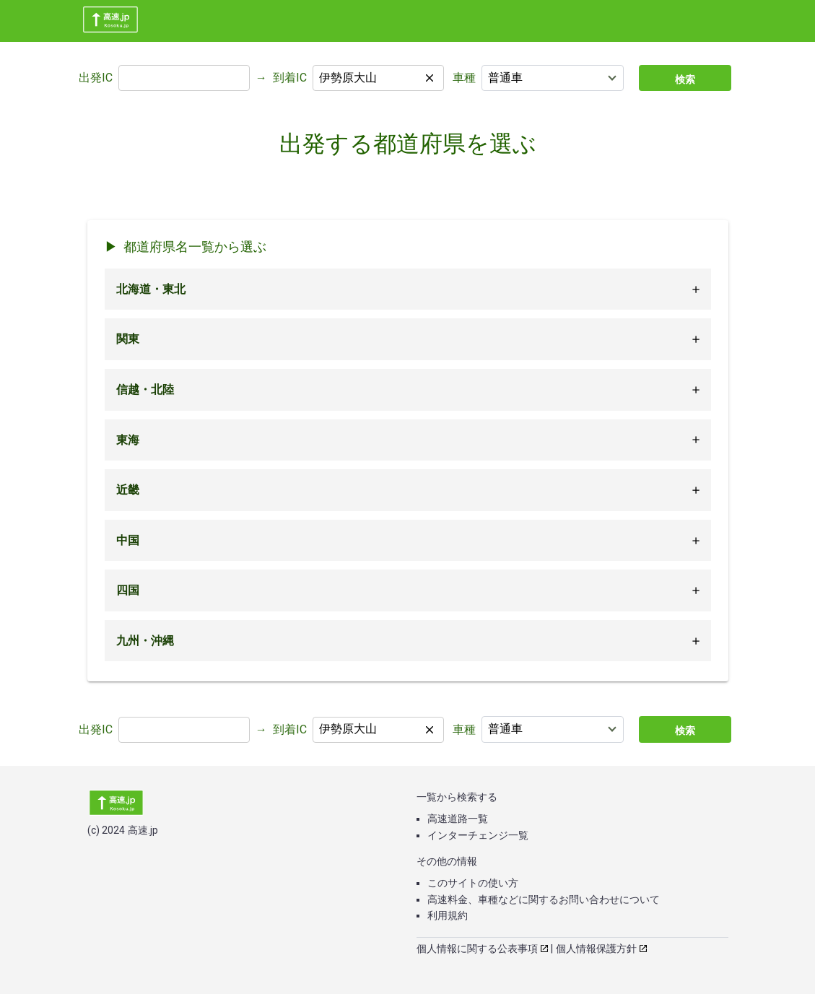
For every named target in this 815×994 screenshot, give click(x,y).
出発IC (96, 77)
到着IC (290, 77)
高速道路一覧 (457, 818)
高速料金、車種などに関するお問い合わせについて (543, 899)
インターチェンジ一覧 (477, 835)
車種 (464, 77)
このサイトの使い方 (472, 883)
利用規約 (447, 915)
